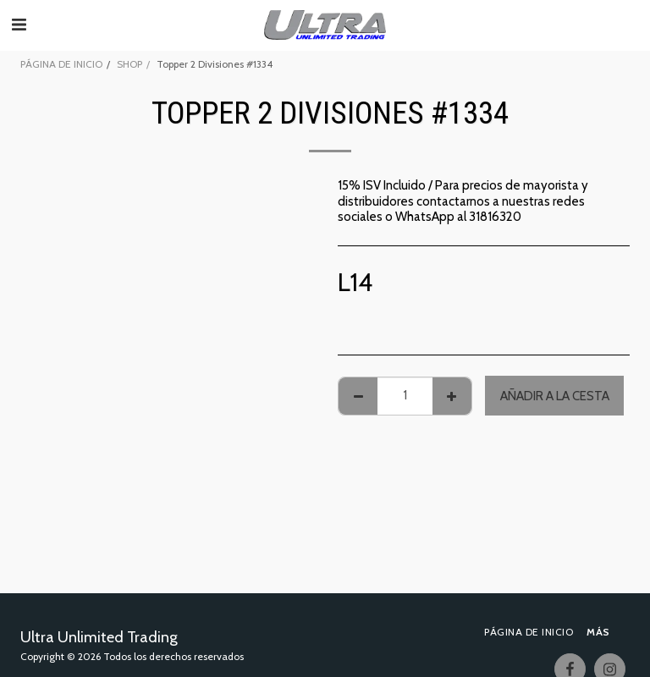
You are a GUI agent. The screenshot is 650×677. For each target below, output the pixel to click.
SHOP (129, 64)
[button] (18, 24)
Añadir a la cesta (554, 396)
